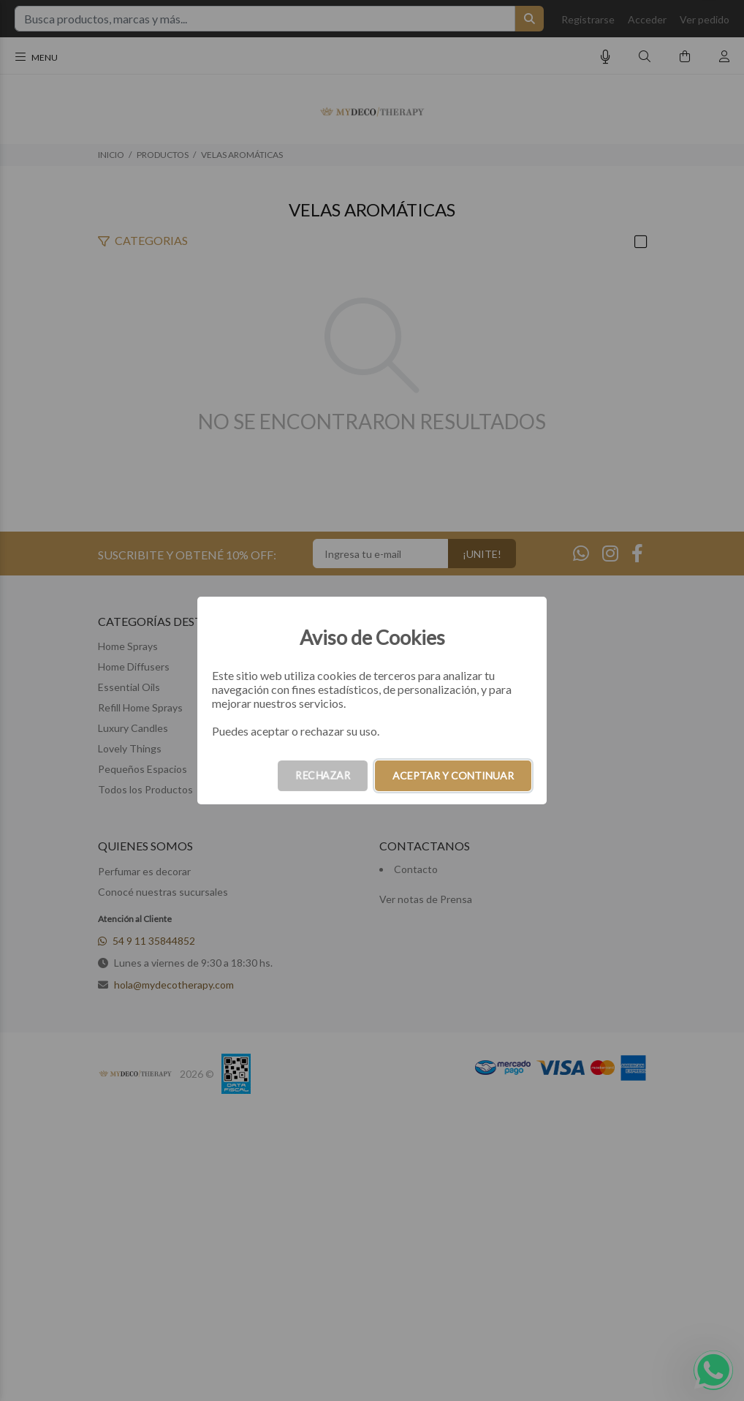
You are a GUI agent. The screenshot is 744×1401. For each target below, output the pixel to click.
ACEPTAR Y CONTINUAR (453, 775)
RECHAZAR (322, 775)
